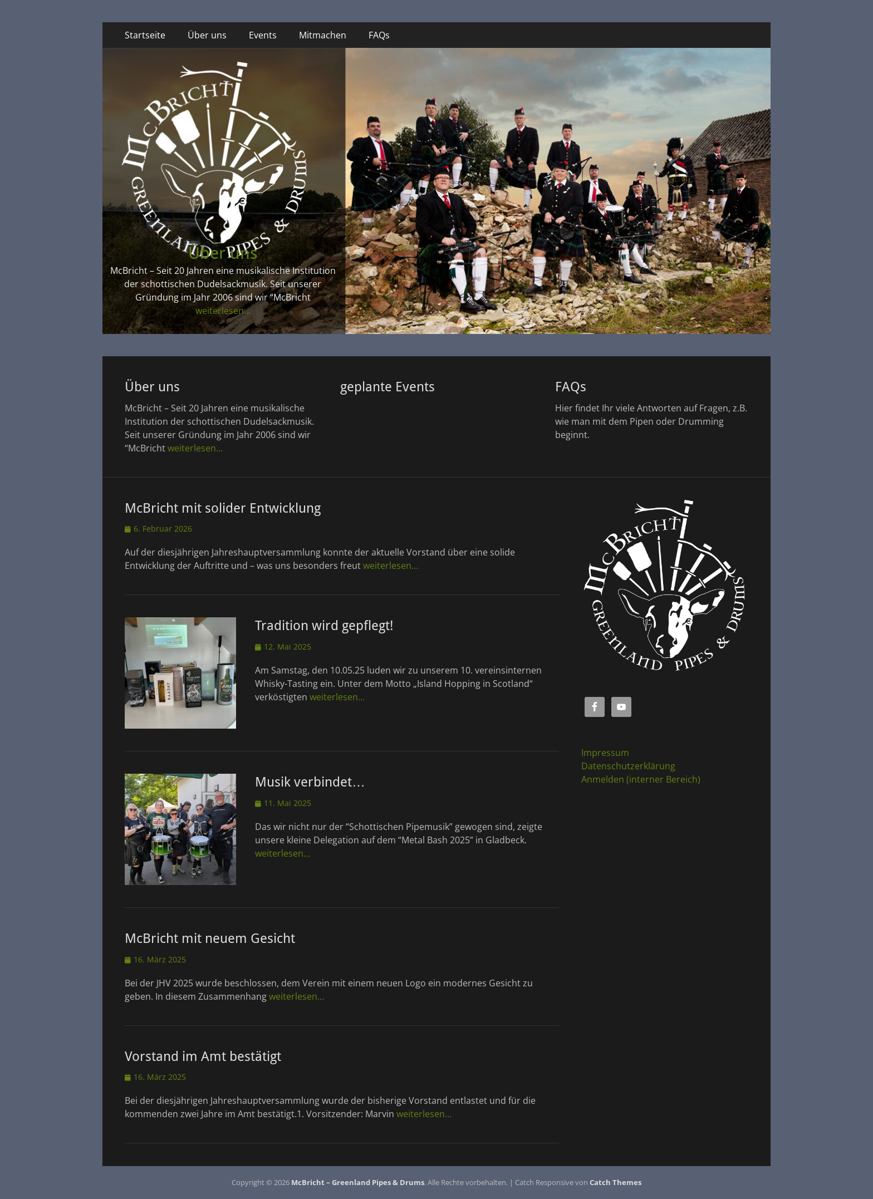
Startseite (145, 35)
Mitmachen (322, 35)
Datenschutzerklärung (628, 766)
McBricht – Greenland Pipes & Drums (357, 1182)
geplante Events (387, 387)
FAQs (379, 35)
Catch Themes (615, 1182)
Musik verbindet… (310, 782)
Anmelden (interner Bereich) (640, 779)
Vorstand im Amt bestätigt (203, 1056)
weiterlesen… (390, 565)
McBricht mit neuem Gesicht (210, 938)
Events (263, 35)
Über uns (207, 35)
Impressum (605, 752)
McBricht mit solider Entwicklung (223, 508)
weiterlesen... (223, 310)
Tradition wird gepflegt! (324, 625)
